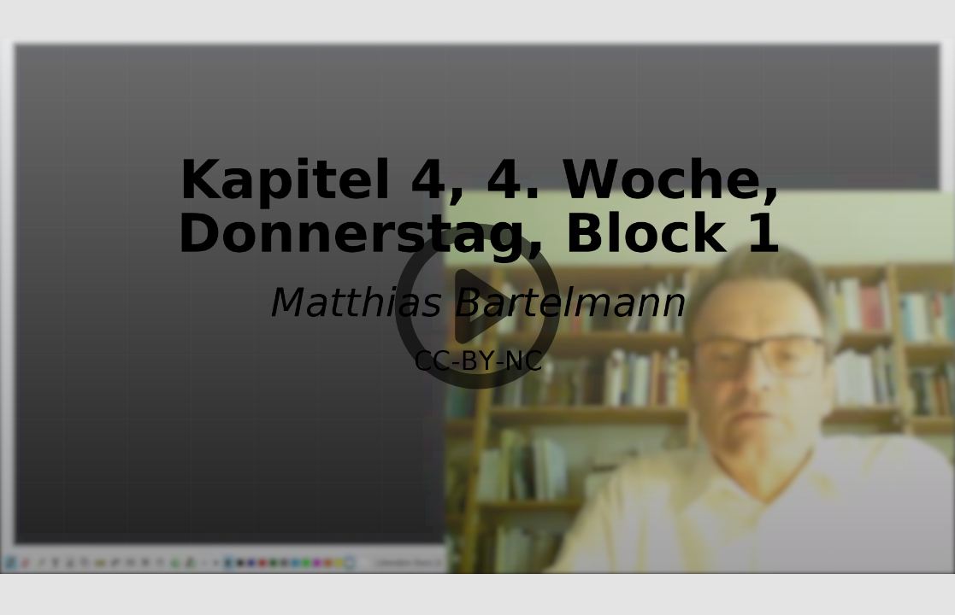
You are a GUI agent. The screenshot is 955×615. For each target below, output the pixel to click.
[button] (477, 307)
